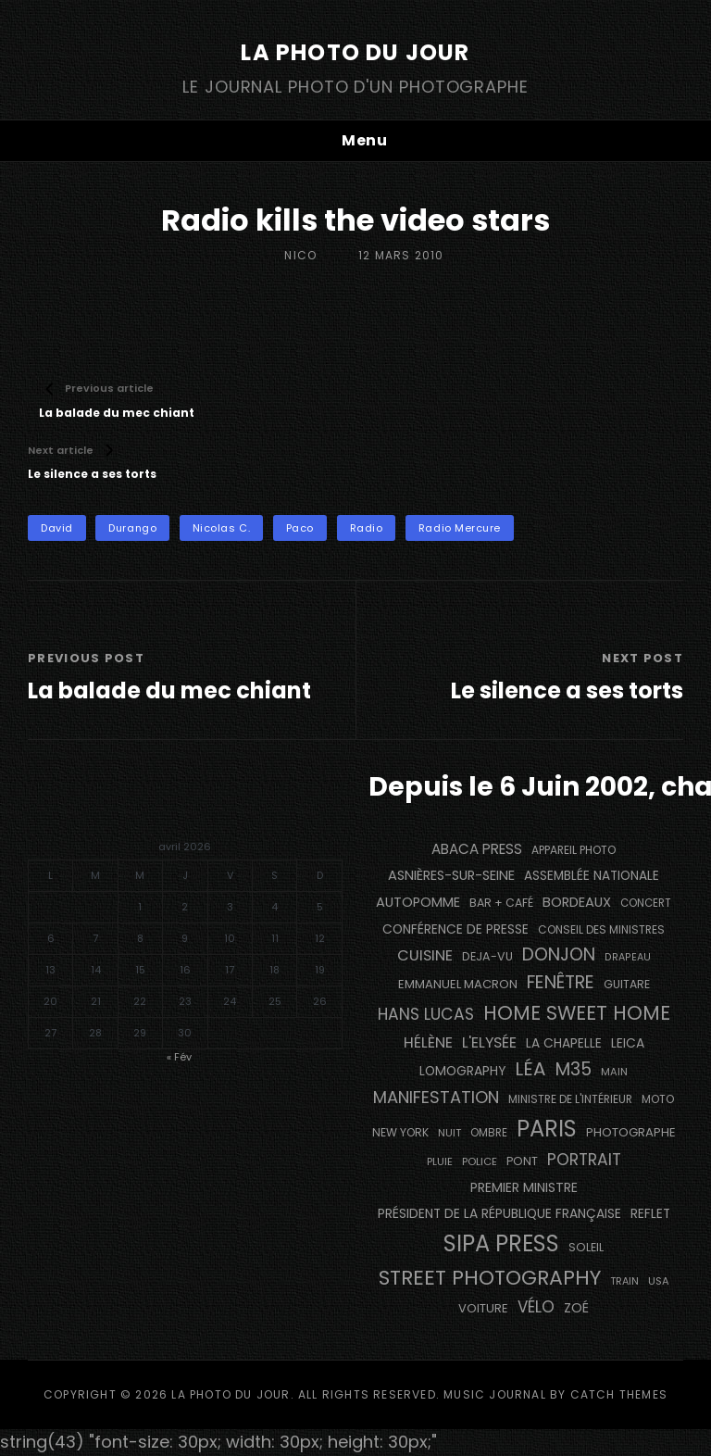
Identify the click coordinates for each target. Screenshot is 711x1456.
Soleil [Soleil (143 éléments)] (586, 1247)
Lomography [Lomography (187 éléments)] (462, 1070)
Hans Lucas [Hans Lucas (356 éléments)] (426, 1014)
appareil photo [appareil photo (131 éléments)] (573, 850)
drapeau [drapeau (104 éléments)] (628, 957)
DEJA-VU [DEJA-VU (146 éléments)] (487, 956)
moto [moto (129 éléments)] (658, 1099)
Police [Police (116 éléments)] (479, 1161)
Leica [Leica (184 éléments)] (627, 1043)
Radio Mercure (459, 528)
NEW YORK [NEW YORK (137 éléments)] (400, 1132)
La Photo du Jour (355, 52)
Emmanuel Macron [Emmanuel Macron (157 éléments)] (458, 984)
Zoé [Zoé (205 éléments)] (576, 1308)
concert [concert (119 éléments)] (645, 903)
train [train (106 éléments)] (624, 1281)
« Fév (179, 1056)
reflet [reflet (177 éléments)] (650, 1214)
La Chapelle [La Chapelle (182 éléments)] (564, 1043)
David (57, 528)
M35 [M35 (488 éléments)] (573, 1069)
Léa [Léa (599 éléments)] (530, 1069)
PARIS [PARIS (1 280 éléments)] (547, 1128)
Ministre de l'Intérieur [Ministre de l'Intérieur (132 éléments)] (570, 1099)
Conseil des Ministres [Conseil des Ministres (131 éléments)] (601, 929)
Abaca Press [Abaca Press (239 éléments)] (476, 849)
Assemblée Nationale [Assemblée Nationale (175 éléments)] (591, 876)
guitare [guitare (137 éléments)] (627, 984)
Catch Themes (618, 1394)
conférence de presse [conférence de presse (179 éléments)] (455, 929)
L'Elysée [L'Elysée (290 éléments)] (489, 1042)
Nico (300, 255)
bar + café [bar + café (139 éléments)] (501, 902)
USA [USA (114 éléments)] (658, 1281)
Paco (300, 528)
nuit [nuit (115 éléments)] (449, 1132)
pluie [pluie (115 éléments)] (440, 1161)
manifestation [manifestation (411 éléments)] (436, 1097)
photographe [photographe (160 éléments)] (631, 1132)
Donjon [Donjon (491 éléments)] (558, 954)
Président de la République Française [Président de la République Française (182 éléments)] (499, 1214)
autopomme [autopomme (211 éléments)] (418, 902)
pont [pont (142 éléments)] (522, 1161)
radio (366, 528)
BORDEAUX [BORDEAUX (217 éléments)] (577, 902)
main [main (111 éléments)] (614, 1071)
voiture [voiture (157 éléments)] (483, 1308)
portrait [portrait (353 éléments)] (584, 1159)
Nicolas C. (222, 528)
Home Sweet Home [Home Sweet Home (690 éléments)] (576, 1012)
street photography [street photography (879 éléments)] (490, 1277)
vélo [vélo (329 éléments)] (536, 1307)
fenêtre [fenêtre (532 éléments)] (560, 982)
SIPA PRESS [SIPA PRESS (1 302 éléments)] (501, 1243)
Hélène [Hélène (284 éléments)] (428, 1042)
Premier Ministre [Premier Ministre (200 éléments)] (524, 1187)
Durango (132, 528)
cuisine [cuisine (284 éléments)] (425, 955)
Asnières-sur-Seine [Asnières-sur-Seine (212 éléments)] (451, 875)
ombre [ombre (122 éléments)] (488, 1132)
